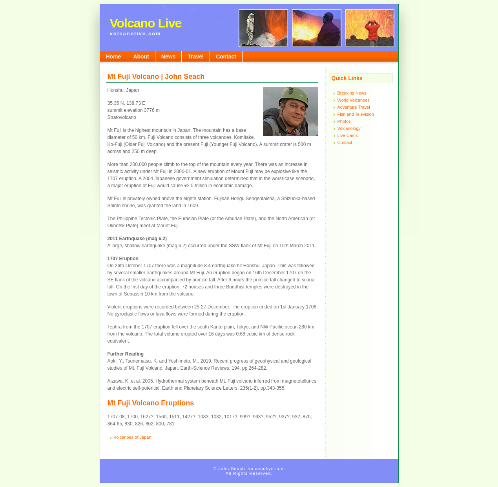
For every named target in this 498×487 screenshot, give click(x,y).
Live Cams (347, 135)
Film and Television (355, 114)
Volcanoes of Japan (132, 437)
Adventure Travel (353, 107)
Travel (195, 56)
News (168, 56)
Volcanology (349, 128)
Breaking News (352, 93)
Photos (344, 121)
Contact (226, 56)
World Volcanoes (353, 100)
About (141, 56)
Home (113, 56)
